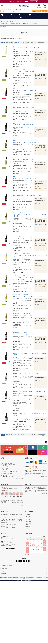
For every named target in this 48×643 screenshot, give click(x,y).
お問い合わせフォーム (13, 518)
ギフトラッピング (29, 526)
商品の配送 (20, 505)
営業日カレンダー (30, 533)
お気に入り (39, 7)
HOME (1, 26)
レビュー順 (22, 42)
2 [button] (44, 42)
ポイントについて (29, 524)
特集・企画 (14, 15)
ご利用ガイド (29, 514)
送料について (4, 458)
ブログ (25, 18)
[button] (46, 43)
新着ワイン (44, 15)
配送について (4, 484)
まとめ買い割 (11, 23)
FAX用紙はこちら (10, 548)
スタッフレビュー (34, 15)
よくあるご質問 (29, 516)
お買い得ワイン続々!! (24, 1)
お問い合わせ (4, 511)
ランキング (5, 15)
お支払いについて (29, 519)
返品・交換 (28, 484)
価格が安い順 (11, 42)
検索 (44, 11)
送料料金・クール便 (19, 478)
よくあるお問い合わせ (5, 514)
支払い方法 (44, 476)
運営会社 (3, 533)
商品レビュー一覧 (29, 528)
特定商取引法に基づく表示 (6, 565)
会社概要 (2, 571)
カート (45, 7)
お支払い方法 (28, 458)
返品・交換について (43, 493)
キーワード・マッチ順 (29, 42)
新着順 (7, 42)
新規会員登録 (14, 9)
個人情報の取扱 (3, 568)
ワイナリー (23, 15)
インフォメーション (30, 511)
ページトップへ (46, 442)
